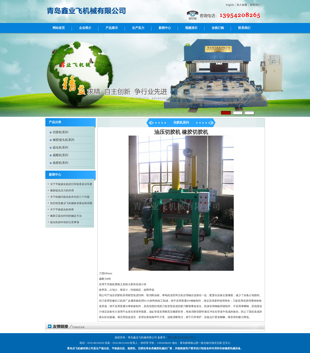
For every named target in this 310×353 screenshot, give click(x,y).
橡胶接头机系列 (63, 140)
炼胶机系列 (60, 162)
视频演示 (191, 28)
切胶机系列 (60, 132)
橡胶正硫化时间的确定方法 (66, 215)
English (230, 4)
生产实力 (138, 28)
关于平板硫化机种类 (62, 209)
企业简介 (85, 28)
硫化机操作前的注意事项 (64, 222)
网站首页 (59, 28)
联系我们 (255, 4)
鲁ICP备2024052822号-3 (181, 337)
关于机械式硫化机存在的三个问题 (70, 196)
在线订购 (218, 28)
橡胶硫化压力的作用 (62, 190)
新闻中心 (165, 28)
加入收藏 (242, 4)
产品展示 (112, 28)
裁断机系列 (60, 155)
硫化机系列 (60, 147)
